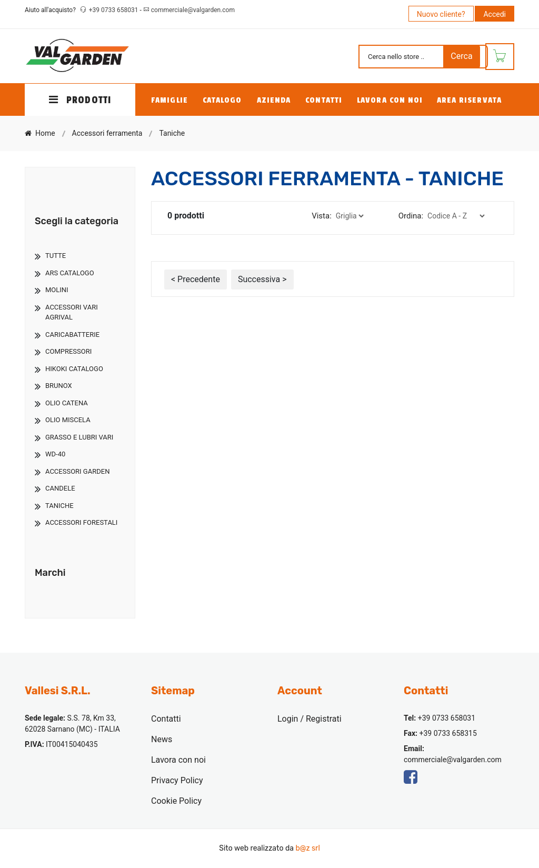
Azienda (274, 100)
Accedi (494, 14)
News (161, 739)
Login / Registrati (309, 719)
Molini (56, 290)
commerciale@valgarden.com (193, 10)
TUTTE (55, 256)
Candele (60, 488)
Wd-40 (55, 454)
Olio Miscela (68, 420)
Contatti (323, 100)
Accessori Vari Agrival (71, 312)
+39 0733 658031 (114, 10)
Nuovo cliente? (441, 14)
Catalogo (222, 100)
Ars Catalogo (69, 273)
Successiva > (262, 279)
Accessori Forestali (81, 522)
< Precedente (195, 279)
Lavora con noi (390, 100)
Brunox (58, 386)
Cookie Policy (176, 801)
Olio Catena (66, 403)
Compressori (68, 351)
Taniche (59, 506)
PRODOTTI (80, 100)
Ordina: (410, 216)
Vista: (322, 216)
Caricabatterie (72, 334)
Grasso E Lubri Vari (79, 437)
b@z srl (307, 848)
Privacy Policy (177, 780)
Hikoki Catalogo (74, 369)
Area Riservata (469, 100)
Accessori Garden (77, 471)
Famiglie (169, 100)
